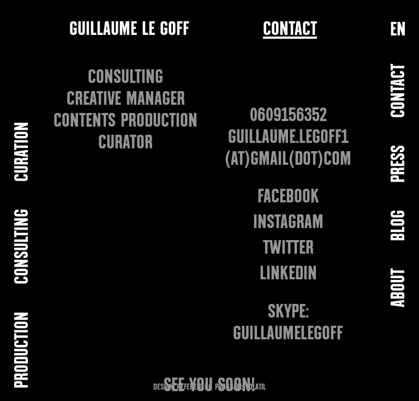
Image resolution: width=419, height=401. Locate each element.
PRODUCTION (22, 350)
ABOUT (399, 287)
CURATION (22, 152)
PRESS (399, 164)
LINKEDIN (288, 273)
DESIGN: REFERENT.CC (182, 386)
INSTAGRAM (288, 222)
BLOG (399, 225)
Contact (290, 29)
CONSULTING (22, 246)
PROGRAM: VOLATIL (240, 386)
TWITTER (288, 247)
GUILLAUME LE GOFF (129, 28)
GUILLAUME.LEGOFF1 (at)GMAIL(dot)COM (288, 147)
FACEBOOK (288, 196)
